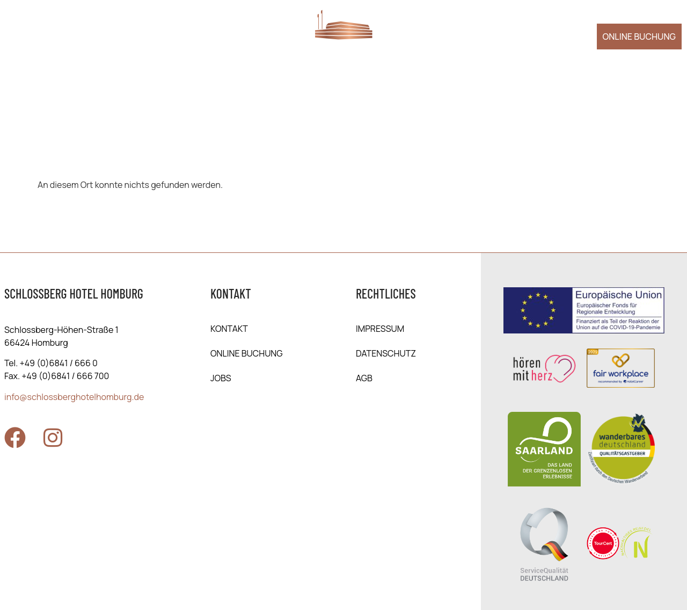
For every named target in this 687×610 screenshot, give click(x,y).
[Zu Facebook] (15, 437)
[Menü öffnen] (22, 35)
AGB (364, 378)
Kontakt (229, 329)
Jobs (220, 378)
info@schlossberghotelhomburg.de (74, 397)
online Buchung (246, 353)
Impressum (380, 329)
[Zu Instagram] (52, 437)
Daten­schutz (386, 353)
